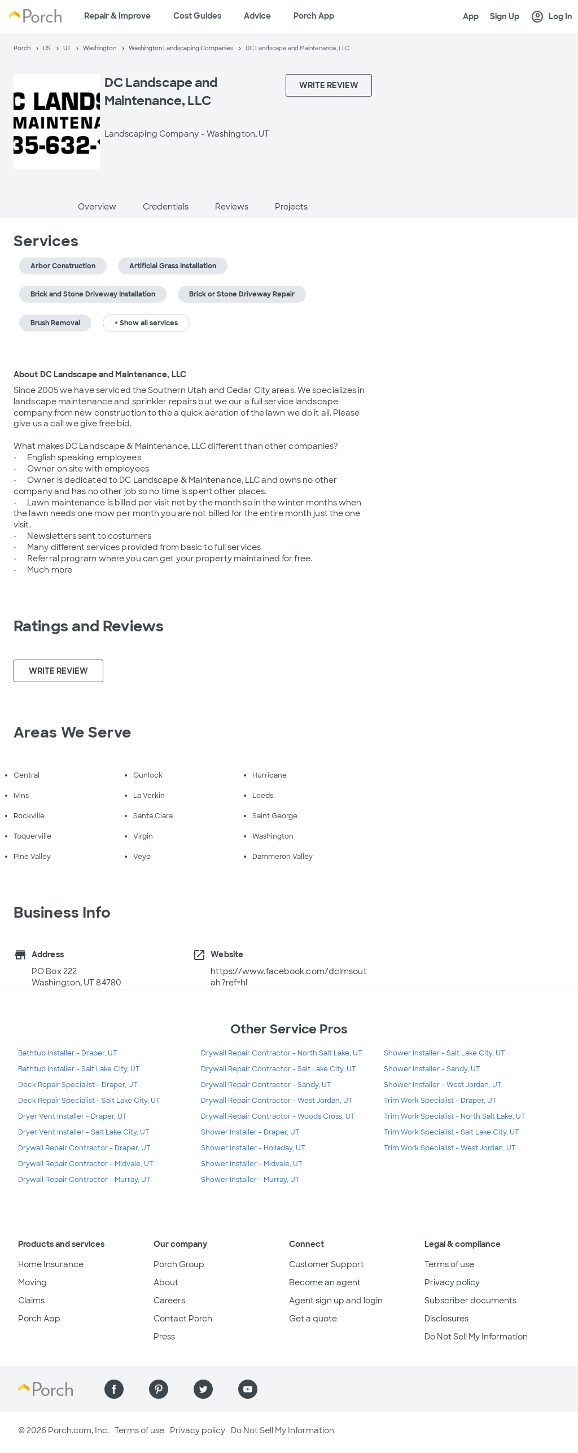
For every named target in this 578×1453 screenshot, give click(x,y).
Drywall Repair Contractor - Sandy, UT (266, 1084)
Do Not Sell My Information (476, 1337)
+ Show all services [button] (146, 323)
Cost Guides (197, 16)
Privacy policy (452, 1282)
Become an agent (325, 1282)
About (166, 1282)
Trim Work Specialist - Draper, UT (440, 1100)
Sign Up (504, 16)
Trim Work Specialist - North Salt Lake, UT (455, 1116)
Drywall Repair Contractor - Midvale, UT (86, 1163)
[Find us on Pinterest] (158, 1389)
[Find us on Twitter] (203, 1389)
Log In (551, 17)
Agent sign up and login (336, 1300)
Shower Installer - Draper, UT (250, 1132)
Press (164, 1337)
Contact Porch (183, 1319)
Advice (257, 16)
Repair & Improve (117, 16)
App (471, 16)
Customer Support (326, 1264)
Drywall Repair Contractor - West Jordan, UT (277, 1100)
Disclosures (446, 1319)
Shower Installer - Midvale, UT (252, 1163)
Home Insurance (51, 1264)
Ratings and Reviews (89, 626)
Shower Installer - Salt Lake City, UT (444, 1053)
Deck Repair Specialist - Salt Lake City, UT (89, 1100)
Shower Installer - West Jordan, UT (443, 1084)
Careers (169, 1300)
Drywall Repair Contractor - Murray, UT (84, 1179)
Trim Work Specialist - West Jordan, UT (450, 1148)
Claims (31, 1300)
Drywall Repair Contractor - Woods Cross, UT (278, 1116)
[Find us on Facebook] (114, 1389)
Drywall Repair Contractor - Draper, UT (84, 1148)
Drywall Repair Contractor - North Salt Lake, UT (281, 1053)
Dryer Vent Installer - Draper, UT (72, 1116)
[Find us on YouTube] (247, 1389)
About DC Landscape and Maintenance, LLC (100, 374)
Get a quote (313, 1319)
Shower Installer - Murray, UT (250, 1179)
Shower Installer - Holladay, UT (253, 1148)
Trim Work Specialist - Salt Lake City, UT (451, 1132)
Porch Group (179, 1264)
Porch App (314, 16)
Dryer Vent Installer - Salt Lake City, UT (84, 1132)
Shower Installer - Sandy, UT (432, 1069)
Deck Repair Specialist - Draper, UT (78, 1084)
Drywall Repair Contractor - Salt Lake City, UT (278, 1069)
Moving (32, 1282)
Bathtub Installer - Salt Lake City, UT (79, 1069)
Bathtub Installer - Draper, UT (67, 1053)
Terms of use (449, 1264)
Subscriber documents (470, 1300)
